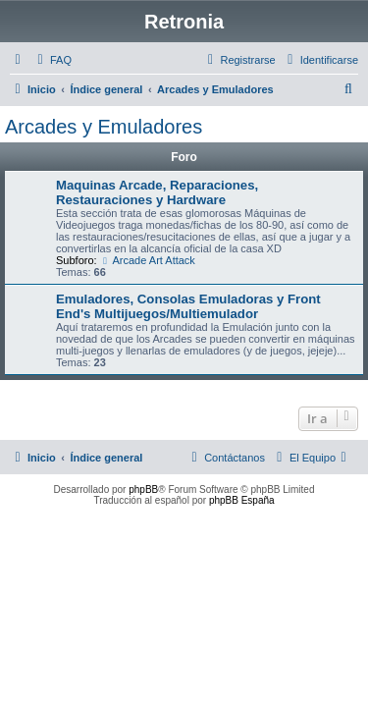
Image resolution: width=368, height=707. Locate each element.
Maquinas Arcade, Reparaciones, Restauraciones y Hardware (157, 192)
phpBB (143, 489)
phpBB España (242, 500)
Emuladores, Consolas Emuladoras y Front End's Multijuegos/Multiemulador (188, 306)
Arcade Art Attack (147, 260)
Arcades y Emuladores (103, 126)
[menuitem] (52, 60)
